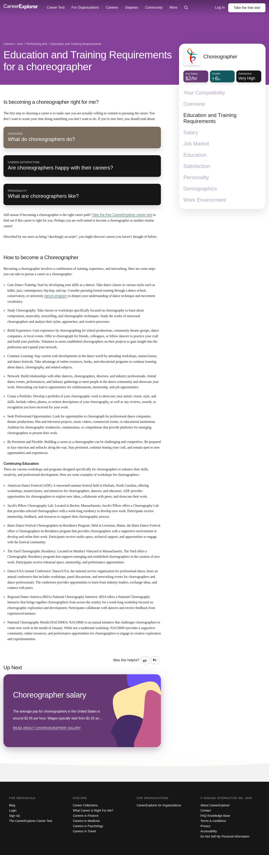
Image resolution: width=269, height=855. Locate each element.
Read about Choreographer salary (47, 728)
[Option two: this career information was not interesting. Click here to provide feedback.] (155, 660)
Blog (12, 805)
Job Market (196, 144)
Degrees (131, 7)
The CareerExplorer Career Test (30, 821)
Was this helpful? (126, 660)
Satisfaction (196, 166)
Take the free (122, 215)
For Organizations (85, 7)
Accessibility (208, 831)
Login (12, 810)
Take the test (247, 8)
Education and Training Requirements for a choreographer (87, 60)
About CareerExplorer (215, 805)
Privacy (205, 826)
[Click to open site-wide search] (186, 7)
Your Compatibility (204, 93)
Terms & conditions (213, 821)
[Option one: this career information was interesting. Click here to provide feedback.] (145, 660)
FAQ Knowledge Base (215, 815)
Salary (190, 132)
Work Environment (204, 200)
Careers (112, 7)
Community (154, 7)
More (173, 7)
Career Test (55, 7)
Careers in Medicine (86, 821)
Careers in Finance (85, 815)
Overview (194, 104)
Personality (196, 177)
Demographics (200, 189)
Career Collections (85, 805)
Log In (220, 7)
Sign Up (14, 815)
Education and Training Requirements (210, 118)
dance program (55, 296)
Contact (205, 810)
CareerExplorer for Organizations (159, 805)
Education (195, 155)
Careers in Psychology (88, 826)
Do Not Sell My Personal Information (224, 836)
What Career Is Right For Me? (93, 810)
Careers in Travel (84, 831)
